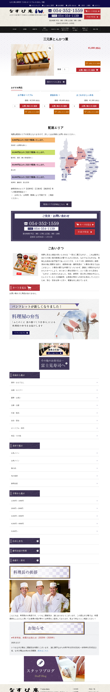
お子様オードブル (25, 95)
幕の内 (13, 468)
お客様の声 (93, 659)
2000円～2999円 (17, 508)
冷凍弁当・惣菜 (55, 29)
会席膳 (76, 653)
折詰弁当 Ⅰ (55, 95)
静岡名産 (14, 483)
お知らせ (92, 665)
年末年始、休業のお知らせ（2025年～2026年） (34, 625)
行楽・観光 (15, 413)
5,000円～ (15, 531)
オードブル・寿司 (17, 428)
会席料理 (25, 29)
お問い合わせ (72, 5)
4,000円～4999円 (17, 524)
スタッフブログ (94, 668)
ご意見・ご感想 (85, 5)
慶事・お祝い (16, 398)
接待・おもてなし (17, 382)
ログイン (97, 5)
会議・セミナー (17, 390)
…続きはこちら (42, 638)
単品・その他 (16, 436)
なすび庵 (52, 690)
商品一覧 (95, 29)
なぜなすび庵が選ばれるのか (65, 29)
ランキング (77, 684)
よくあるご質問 (49, 5)
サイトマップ (35, 5)
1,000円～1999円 (17, 501)
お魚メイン (15, 453)
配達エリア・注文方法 (85, 29)
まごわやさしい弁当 (84, 95)
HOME (14, 29)
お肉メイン (15, 461)
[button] (93, 63)
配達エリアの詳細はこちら (54, 204)
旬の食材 (14, 476)
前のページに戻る (54, 82)
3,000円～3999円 (17, 516)
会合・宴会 (15, 420)
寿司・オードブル (45, 29)
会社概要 (61, 5)
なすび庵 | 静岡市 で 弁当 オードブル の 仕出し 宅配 (27, 2)
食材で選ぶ (77, 681)
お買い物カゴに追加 (87, 70)
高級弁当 (35, 29)
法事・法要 (15, 405)
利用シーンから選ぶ (75, 29)
